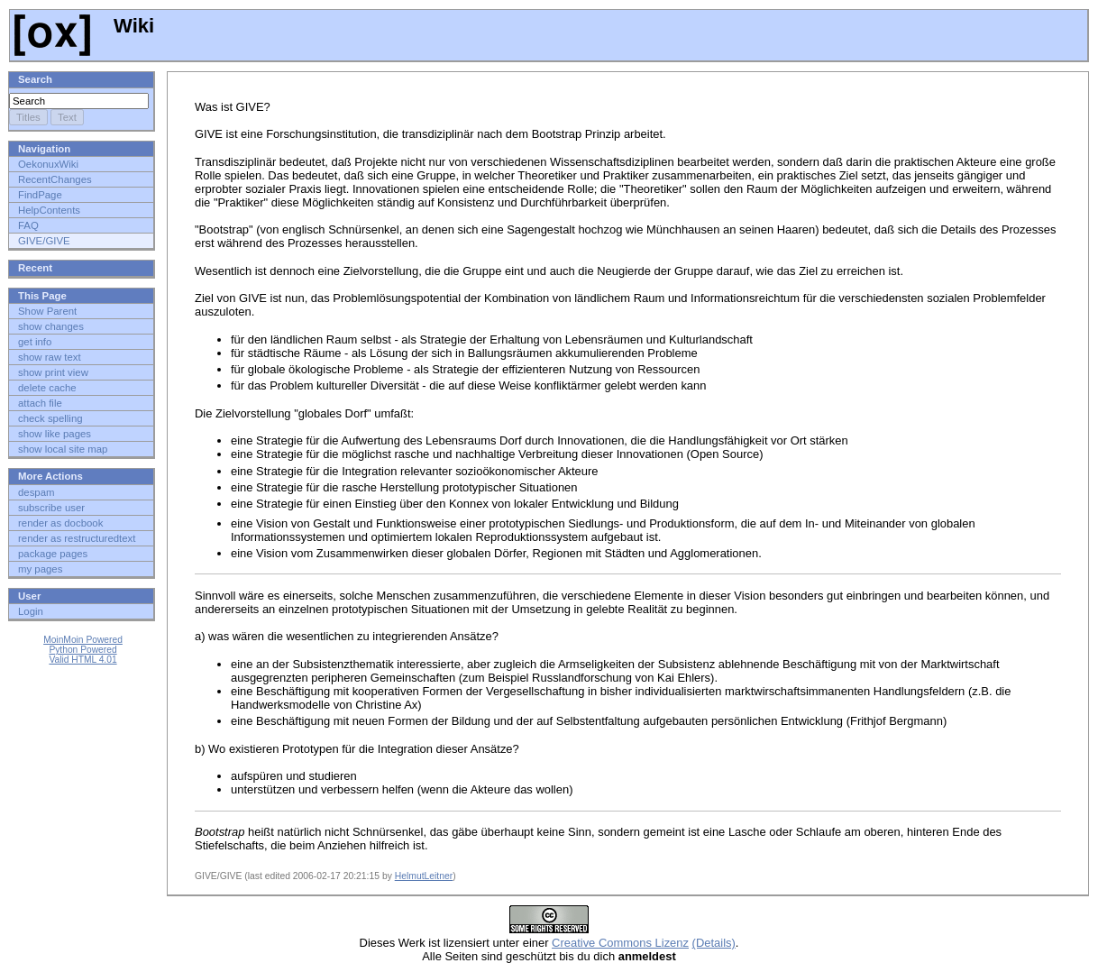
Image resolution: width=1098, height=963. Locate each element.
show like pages (54, 433)
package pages (52, 553)
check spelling (50, 418)
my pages (40, 569)
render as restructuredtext (76, 538)
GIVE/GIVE (44, 240)
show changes (51, 326)
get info (34, 341)
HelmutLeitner (424, 876)
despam (36, 492)
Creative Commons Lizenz (620, 942)
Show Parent (47, 311)
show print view (53, 372)
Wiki (84, 25)
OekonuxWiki (48, 164)
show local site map (62, 449)
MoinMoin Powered (83, 640)
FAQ (28, 225)
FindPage (40, 194)
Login (30, 611)
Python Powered (82, 650)
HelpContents (49, 210)
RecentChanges (55, 179)
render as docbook (60, 523)
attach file (40, 403)
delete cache (47, 387)
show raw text (49, 357)
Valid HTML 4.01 (82, 660)
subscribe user (51, 507)
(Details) (714, 942)
